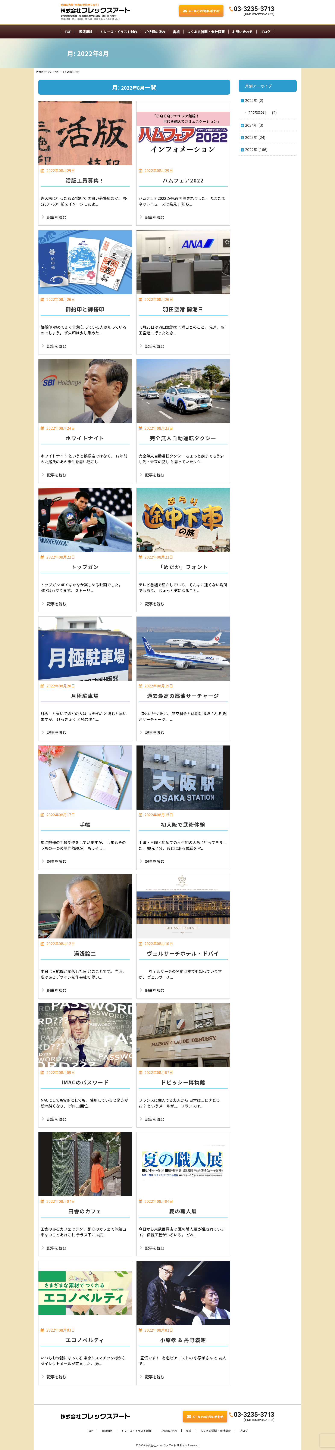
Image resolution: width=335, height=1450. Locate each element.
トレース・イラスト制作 (118, 31)
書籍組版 (86, 31)
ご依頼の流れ (155, 31)
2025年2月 (257, 112)
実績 (176, 31)
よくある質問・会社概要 (206, 31)
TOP (68, 31)
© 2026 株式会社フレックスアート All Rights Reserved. (167, 1445)
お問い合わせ (242, 31)
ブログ (265, 31)
